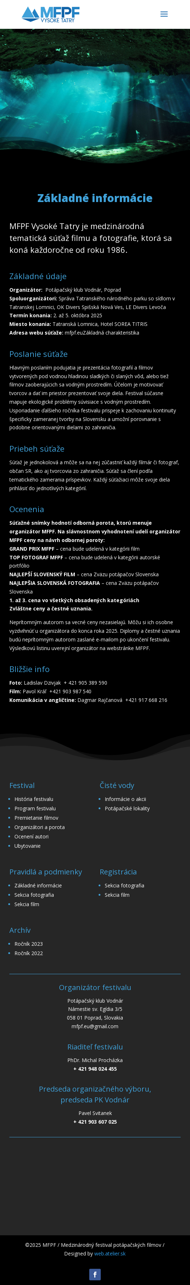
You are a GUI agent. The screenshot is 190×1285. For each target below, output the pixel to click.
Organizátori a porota (39, 827)
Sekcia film (26, 904)
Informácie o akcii (125, 799)
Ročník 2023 (28, 943)
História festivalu (33, 799)
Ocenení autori (31, 836)
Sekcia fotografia (34, 894)
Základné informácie (38, 885)
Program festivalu (35, 808)
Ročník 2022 (28, 953)
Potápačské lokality (127, 808)
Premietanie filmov (36, 817)
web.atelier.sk (110, 1253)
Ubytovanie (27, 845)
